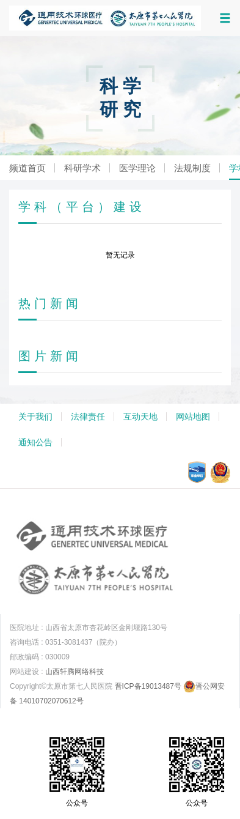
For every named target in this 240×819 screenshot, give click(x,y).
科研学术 (82, 168)
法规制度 (192, 168)
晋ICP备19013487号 (148, 686)
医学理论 (137, 168)
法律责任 (88, 416)
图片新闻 (50, 356)
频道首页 (27, 168)
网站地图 (193, 416)
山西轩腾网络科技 (74, 671)
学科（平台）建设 (81, 206)
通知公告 (35, 442)
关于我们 (35, 416)
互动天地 (140, 416)
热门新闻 (50, 303)
